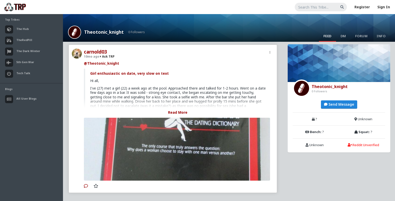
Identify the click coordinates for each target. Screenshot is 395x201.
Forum (361, 36)
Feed (327, 36)
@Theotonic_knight (101, 63)
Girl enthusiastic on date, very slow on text (129, 73)
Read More (177, 112)
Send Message (339, 104)
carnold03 (95, 52)
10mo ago (91, 56)
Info (381, 36)
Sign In (383, 7)
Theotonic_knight (104, 32)
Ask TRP (107, 56)
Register (362, 7)
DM (343, 36)
